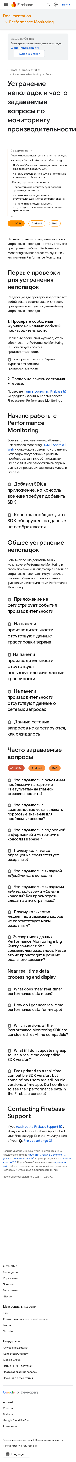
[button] (38, 364)
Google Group (11, 1359)
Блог (6, 1313)
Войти (66, 4)
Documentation (17, 16)
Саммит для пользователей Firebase (25, 1319)
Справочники (11, 1278)
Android (37, 223)
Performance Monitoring (31, 22)
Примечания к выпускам (18, 1366)
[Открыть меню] (6, 4)
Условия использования (17, 1440)
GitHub (7, 1296)
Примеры (8, 1284)
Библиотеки (10, 1290)
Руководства (11, 1272)
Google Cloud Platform (17, 1420)
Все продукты (11, 1426)
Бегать (50, 74)
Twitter (7, 1325)
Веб (54, 223)
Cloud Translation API (25, 48)
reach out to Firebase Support (37, 1127)
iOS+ (18, 223)
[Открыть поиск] (48, 4)
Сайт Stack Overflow (15, 1353)
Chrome (8, 1408)
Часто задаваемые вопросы (20, 1372)
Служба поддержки (15, 1347)
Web (11, 449)
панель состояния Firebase (43, 392)
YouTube (8, 1331)
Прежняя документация (18, 1378)
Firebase (12, 70)
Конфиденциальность (49, 1440)
